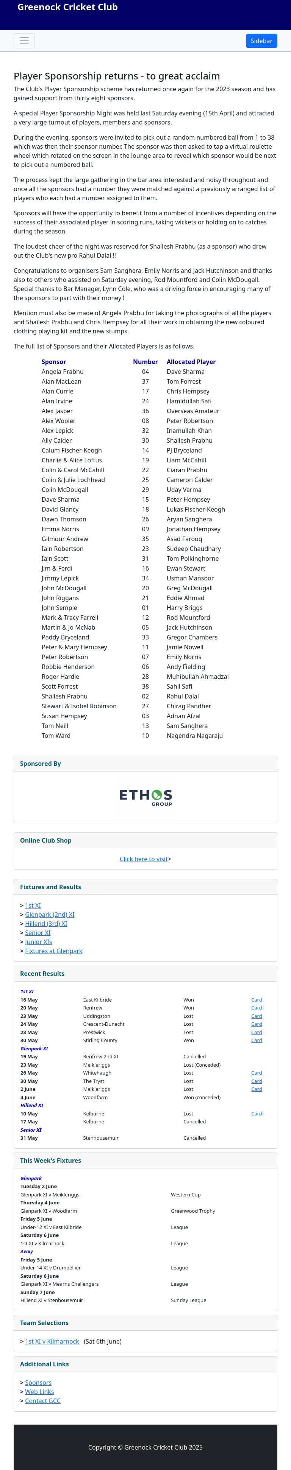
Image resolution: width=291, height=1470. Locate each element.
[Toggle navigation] (24, 40)
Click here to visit (144, 859)
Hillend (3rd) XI (46, 923)
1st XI (33, 905)
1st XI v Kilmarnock (52, 1341)
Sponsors (38, 1382)
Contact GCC (43, 1401)
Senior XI (37, 933)
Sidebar (261, 41)
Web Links (39, 1392)
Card (256, 999)
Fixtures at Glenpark (53, 951)
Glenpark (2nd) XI (49, 914)
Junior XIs (38, 942)
